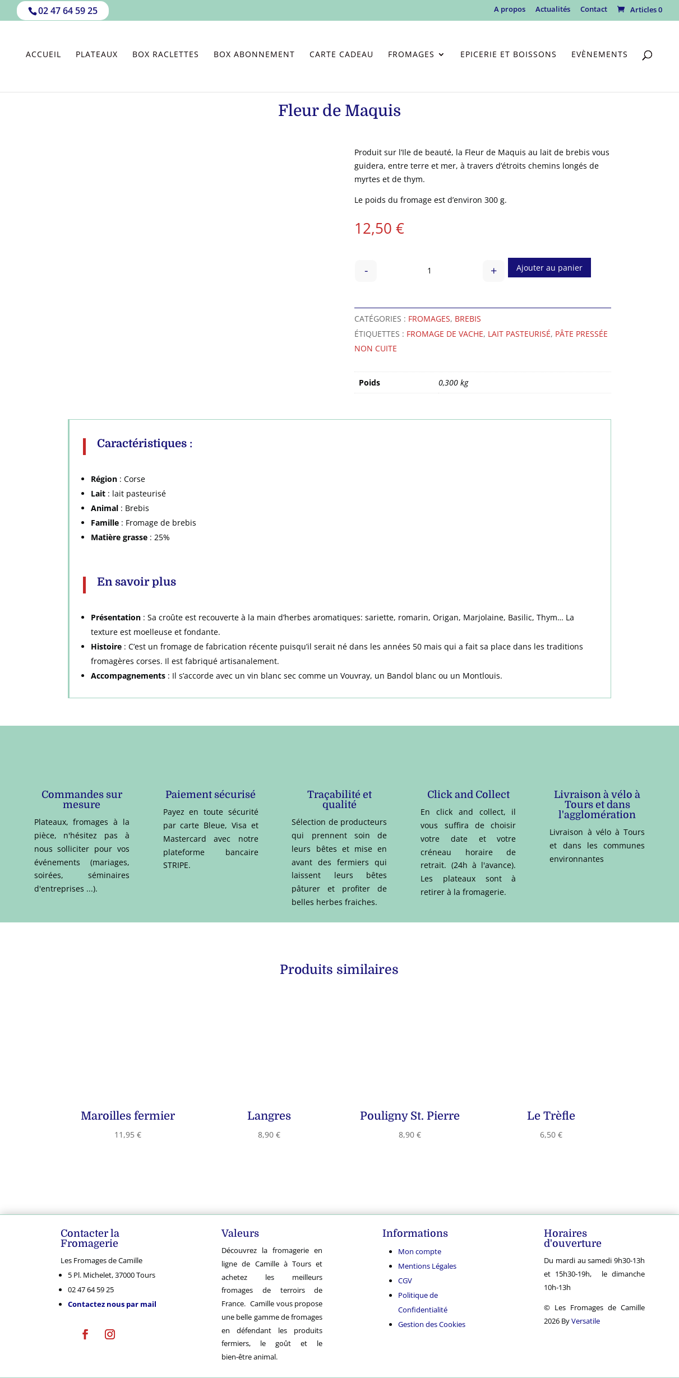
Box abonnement (254, 54)
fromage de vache (445, 333)
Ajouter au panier (549, 267)
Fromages (411, 54)
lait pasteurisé (519, 333)
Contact (593, 10)
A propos (509, 10)
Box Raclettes (165, 54)
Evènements (599, 54)
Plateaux (97, 54)
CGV (405, 1280)
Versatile (585, 1321)
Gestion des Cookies (431, 1324)
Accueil (43, 54)
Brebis (468, 318)
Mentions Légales (427, 1266)
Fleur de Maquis (495, 152)
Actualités (552, 10)
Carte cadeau (341, 54)
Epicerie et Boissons (508, 54)
